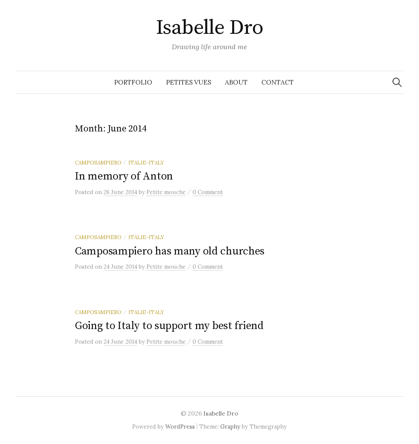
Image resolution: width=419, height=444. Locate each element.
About (236, 82)
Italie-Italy (146, 162)
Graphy (230, 426)
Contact (277, 82)
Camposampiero (98, 162)
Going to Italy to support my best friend (169, 326)
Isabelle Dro (209, 28)
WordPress (180, 426)
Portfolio (133, 82)
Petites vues (188, 82)
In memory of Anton (124, 176)
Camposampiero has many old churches (169, 251)
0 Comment (208, 192)
